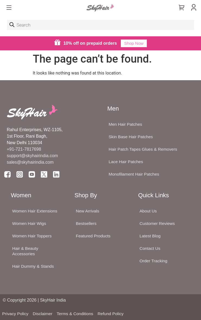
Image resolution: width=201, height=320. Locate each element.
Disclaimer (44, 313)
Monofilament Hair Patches (135, 174)
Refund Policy (113, 313)
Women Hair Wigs (29, 223)
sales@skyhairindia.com (30, 162)
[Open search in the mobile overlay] (100, 25)
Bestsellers (86, 223)
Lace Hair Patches (126, 161)
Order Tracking (154, 260)
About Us (148, 211)
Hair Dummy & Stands (33, 266)
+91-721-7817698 (24, 149)
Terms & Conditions (77, 313)
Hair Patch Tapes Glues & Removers (144, 149)
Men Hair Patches (126, 124)
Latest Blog (150, 236)
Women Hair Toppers (32, 236)
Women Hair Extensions (35, 211)
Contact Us (150, 248)
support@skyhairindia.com (33, 155)
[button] (9, 8)
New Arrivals (88, 211)
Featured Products (94, 236)
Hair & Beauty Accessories (25, 251)
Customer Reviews (158, 223)
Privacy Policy (15, 313)
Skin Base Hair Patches (131, 136)
